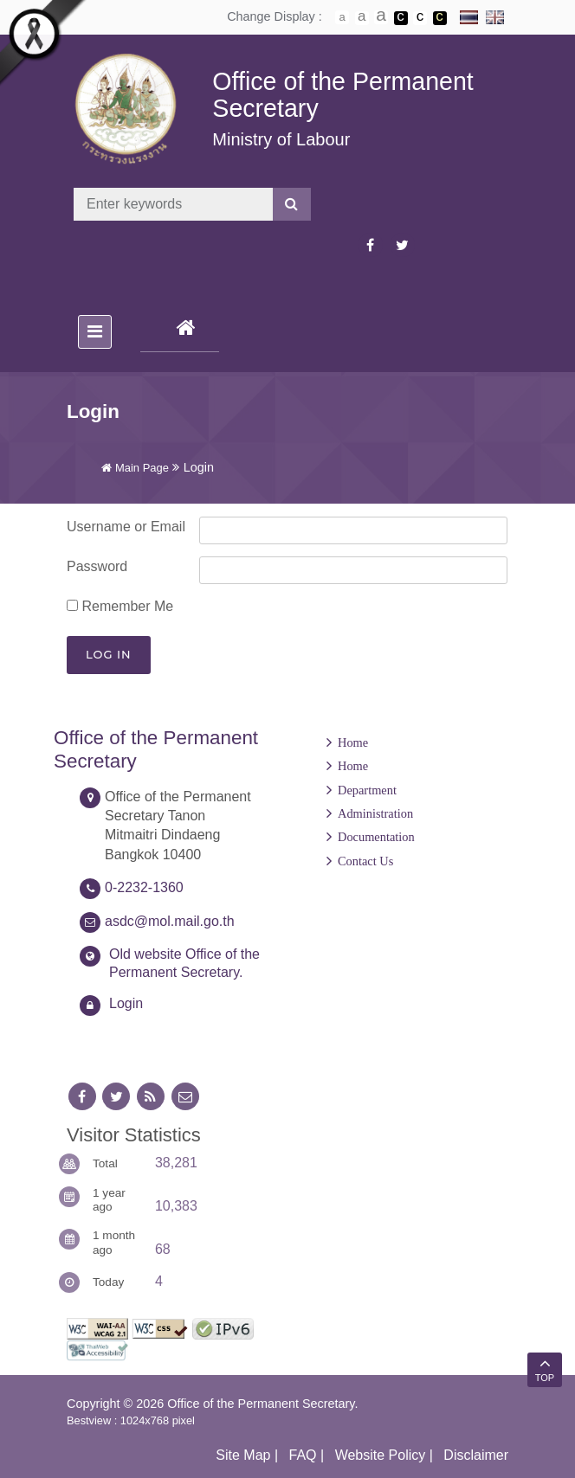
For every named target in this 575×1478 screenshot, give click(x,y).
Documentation (376, 837)
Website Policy (380, 1455)
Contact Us (365, 861)
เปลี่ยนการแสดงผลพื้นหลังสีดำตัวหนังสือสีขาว (401, 18)
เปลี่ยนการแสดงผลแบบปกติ (420, 18)
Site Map (243, 1455)
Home (353, 742)
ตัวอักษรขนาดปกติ (342, 17)
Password (97, 566)
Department (367, 790)
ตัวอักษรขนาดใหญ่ (381, 17)
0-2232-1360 (144, 887)
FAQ (303, 1455)
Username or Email (126, 526)
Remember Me (120, 606)
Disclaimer (475, 1455)
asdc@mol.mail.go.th (170, 921)
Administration (375, 813)
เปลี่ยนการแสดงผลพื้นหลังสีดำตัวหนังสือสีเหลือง (440, 18)
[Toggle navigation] (95, 331)
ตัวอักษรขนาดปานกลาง (362, 18)
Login (126, 1003)
